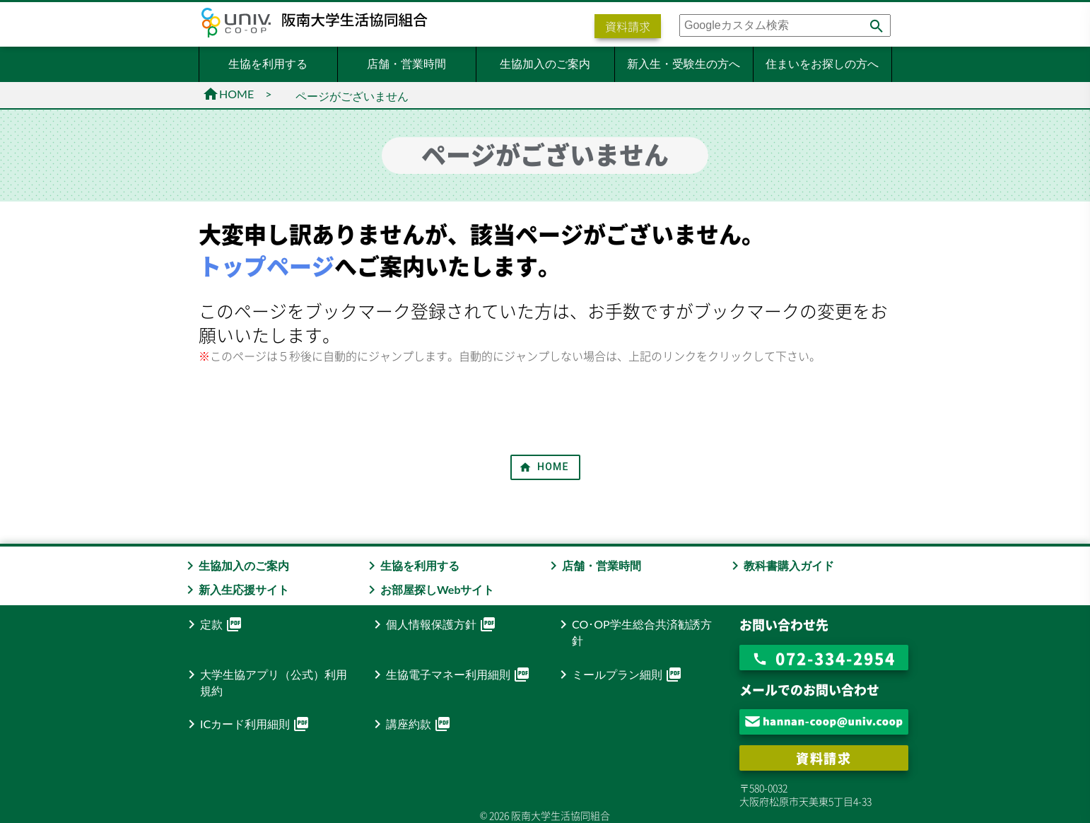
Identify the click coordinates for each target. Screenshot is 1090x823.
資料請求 (627, 26)
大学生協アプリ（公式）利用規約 (265, 681)
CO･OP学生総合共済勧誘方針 (633, 631)
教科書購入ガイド (780, 565)
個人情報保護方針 (432, 624)
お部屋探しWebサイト (428, 589)
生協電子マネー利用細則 (449, 674)
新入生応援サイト (235, 589)
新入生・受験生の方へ (683, 63)
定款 (212, 624)
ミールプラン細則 (618, 674)
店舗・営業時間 (406, 63)
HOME (228, 93)
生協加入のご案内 (545, 63)
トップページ (266, 265)
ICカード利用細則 (246, 724)
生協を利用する (267, 63)
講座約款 (410, 724)
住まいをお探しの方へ (822, 63)
